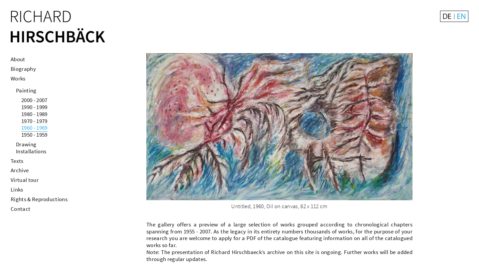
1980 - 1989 (34, 114)
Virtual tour (25, 180)
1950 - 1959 (34, 134)
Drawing (26, 144)
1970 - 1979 (34, 121)
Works (18, 78)
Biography (23, 68)
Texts (17, 161)
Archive (20, 170)
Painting (26, 90)
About (18, 59)
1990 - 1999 (34, 107)
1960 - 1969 (34, 127)
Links (17, 189)
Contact (20, 208)
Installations (31, 151)
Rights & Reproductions (39, 199)
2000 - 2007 (34, 100)
